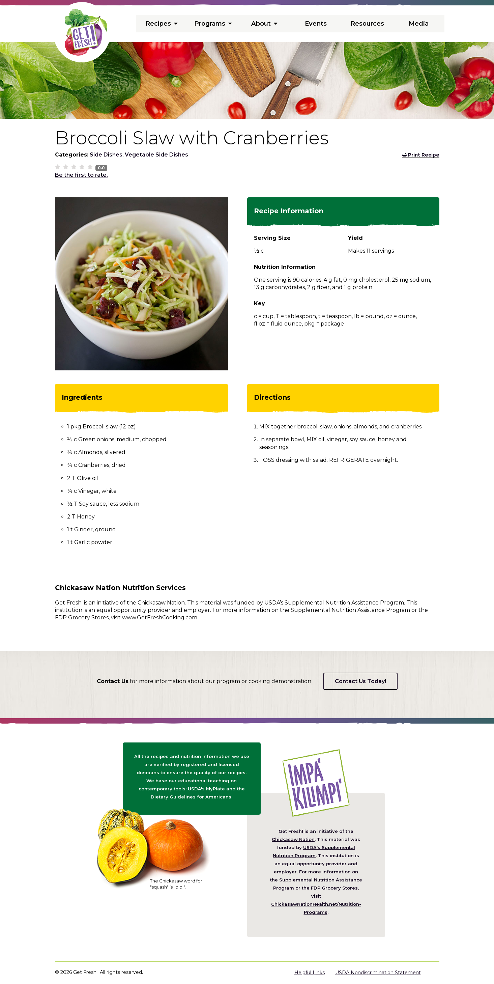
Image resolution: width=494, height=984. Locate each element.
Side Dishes (106, 154)
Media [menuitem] (418, 24)
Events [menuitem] (315, 24)
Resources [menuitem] (367, 24)
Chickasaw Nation (293, 839)
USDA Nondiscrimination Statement (378, 972)
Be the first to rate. (81, 175)
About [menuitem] (264, 24)
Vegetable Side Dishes (156, 154)
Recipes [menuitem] (161, 24)
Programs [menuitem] (213, 24)
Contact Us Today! (360, 681)
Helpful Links (309, 972)
